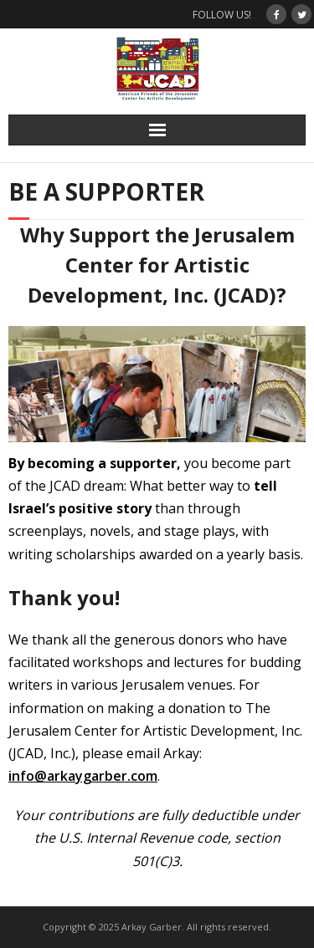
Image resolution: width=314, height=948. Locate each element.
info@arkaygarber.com (82, 776)
